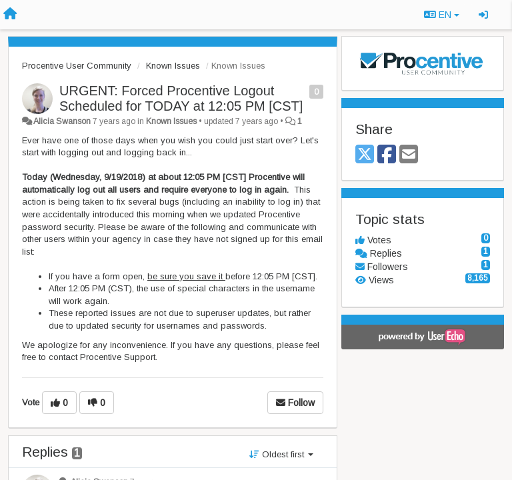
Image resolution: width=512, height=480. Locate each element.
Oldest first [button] (281, 454)
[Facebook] (386, 155)
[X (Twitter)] (364, 155)
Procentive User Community (76, 66)
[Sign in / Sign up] (483, 14)
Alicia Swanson (62, 121)
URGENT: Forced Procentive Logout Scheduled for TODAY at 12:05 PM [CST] (181, 98)
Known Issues (173, 66)
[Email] (408, 155)
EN (441, 14)
